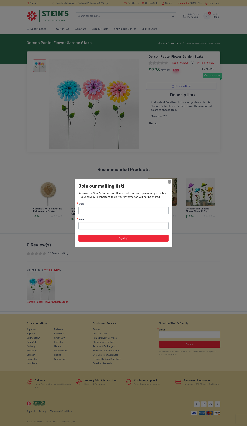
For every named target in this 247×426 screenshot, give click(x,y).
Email (81, 204)
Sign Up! (123, 238)
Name (81, 219)
